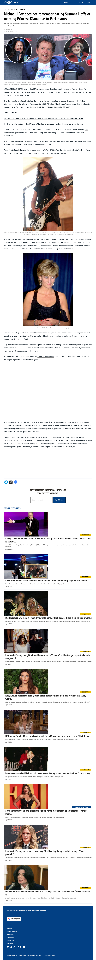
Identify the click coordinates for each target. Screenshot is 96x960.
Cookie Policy (10, 937)
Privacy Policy (10, 934)
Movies (81, 2)
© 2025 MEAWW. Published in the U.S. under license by (21, 910)
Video (88, 2)
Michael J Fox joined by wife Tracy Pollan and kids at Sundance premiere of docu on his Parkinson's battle (43, 118)
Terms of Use (10, 940)
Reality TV (67, 2)
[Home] (11, 2)
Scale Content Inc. (41, 910)
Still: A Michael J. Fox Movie (53, 104)
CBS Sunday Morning (45, 356)
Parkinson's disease (69, 89)
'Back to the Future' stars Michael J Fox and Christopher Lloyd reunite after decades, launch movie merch (44, 124)
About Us (9, 928)
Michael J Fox (32, 89)
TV (75, 2)
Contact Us (10, 943)
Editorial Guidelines (12, 931)
